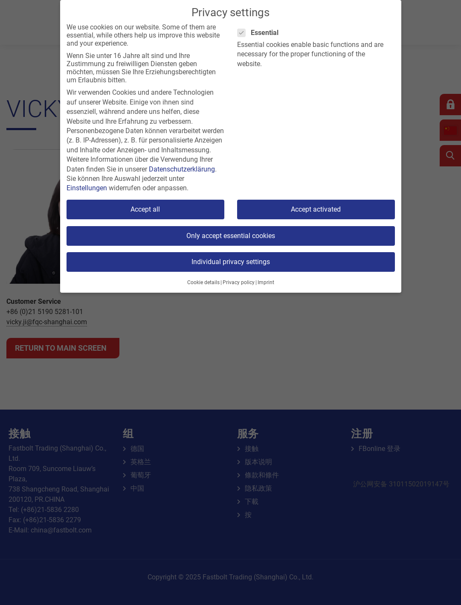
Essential (260, 33)
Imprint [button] (266, 282)
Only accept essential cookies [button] (230, 236)
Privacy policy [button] (239, 282)
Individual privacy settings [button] (230, 262)
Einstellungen (87, 188)
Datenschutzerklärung (182, 169)
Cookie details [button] (203, 282)
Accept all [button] (145, 209)
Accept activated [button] (316, 209)
